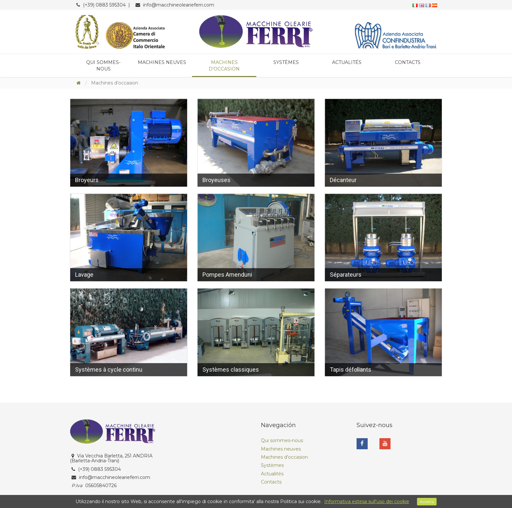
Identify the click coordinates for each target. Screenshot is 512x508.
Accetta (427, 501)
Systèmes (286, 62)
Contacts (408, 62)
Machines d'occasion (224, 65)
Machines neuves (162, 62)
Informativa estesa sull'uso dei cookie (366, 501)
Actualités (346, 62)
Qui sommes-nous (103, 65)
